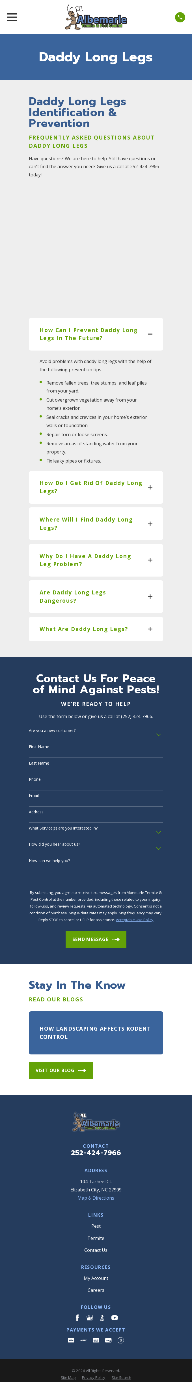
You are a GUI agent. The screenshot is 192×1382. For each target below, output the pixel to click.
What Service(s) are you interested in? (63, 811)
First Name (39, 730)
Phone (35, 762)
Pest (96, 1209)
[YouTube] (114, 1300)
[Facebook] (77, 1300)
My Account (96, 1261)
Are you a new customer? (52, 713)
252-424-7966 (96, 1136)
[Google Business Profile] (90, 1300)
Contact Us (95, 1233)
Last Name (39, 746)
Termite (95, 1221)
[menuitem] (68, 1360)
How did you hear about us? (54, 827)
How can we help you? (49, 843)
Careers (96, 1273)
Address (36, 795)
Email (34, 779)
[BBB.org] (102, 1300)
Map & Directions (95, 1181)
